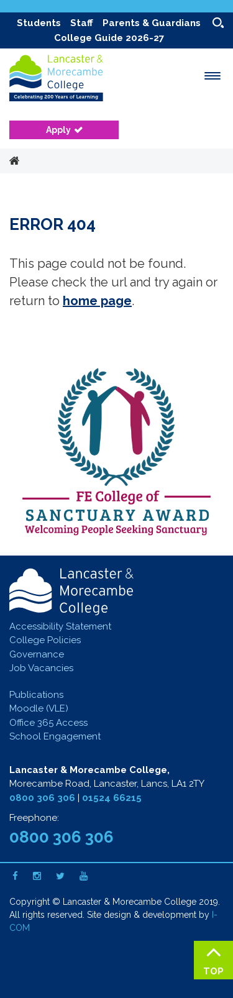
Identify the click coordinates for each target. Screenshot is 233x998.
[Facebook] (15, 876)
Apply (58, 130)
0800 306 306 (42, 797)
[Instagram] (37, 876)
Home (14, 161)
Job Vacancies (41, 668)
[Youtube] (84, 876)
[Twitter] (60, 876)
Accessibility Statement (60, 626)
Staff (81, 23)
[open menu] (212, 76)
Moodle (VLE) (38, 708)
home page (97, 300)
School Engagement (55, 736)
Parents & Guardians (152, 23)
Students (39, 23)
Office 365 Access (48, 722)
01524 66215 (112, 797)
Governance (36, 654)
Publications (36, 694)
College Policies (45, 640)
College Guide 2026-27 (109, 37)
